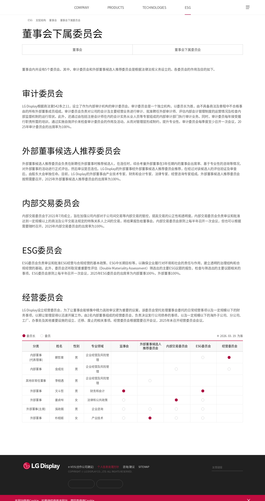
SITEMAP (143, 467)
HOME (24, 20)
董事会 (53, 20)
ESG (188, 7)
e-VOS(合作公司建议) (81, 467)
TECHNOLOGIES (154, 7)
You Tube (81, 484)
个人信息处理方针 (108, 467)
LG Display (32, 7)
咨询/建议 (129, 467)
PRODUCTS (115, 7)
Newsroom (110, 484)
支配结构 (41, 20)
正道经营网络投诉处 (227, 487)
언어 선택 (237, 7)
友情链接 (217, 467)
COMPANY (81, 7)
